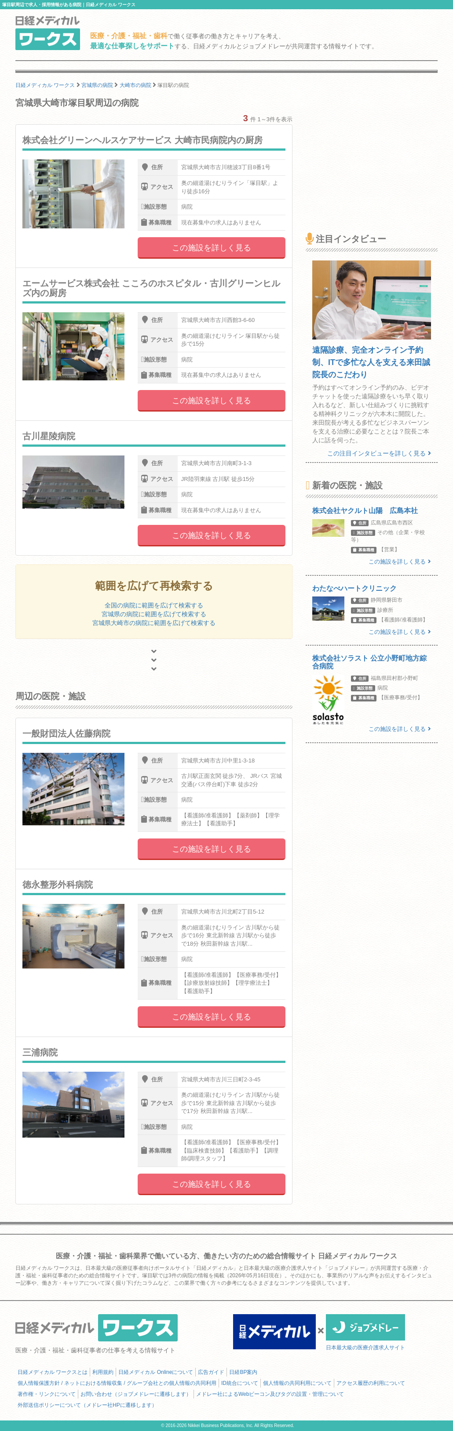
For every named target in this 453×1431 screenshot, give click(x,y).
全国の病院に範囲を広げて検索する (154, 605)
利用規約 (102, 1372)
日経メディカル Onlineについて (155, 1372)
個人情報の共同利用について (297, 1383)
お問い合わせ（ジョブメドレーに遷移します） (135, 1394)
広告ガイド (211, 1372)
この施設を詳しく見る (211, 247)
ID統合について (239, 1383)
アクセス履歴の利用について (370, 1383)
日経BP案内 (243, 1372)
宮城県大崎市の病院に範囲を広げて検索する (154, 622)
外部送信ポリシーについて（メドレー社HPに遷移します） (87, 1405)
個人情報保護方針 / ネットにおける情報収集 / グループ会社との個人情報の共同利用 (117, 1383)
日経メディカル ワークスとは (53, 1372)
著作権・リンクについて (47, 1394)
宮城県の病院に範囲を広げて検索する (154, 614)
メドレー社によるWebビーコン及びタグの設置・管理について (270, 1394)
